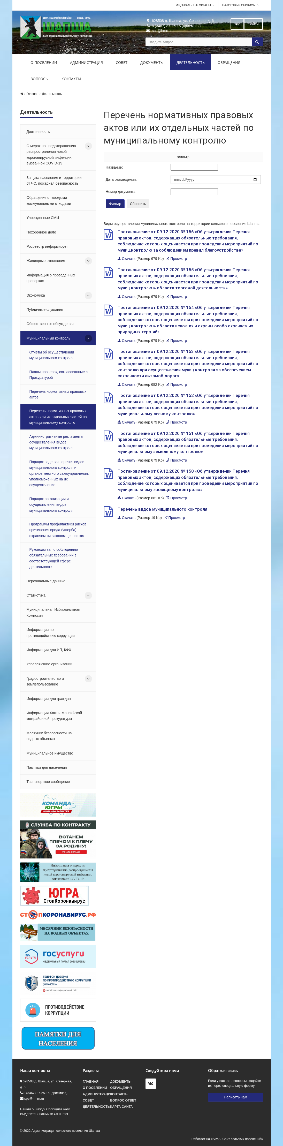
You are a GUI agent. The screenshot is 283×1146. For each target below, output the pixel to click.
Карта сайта (121, 1107)
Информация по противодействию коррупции (51, 632)
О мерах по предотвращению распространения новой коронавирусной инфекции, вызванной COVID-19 (51, 154)
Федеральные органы (193, 5)
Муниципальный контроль (48, 338)
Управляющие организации (49, 664)
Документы (152, 62)
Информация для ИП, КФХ (49, 650)
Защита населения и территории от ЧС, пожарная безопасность (54, 180)
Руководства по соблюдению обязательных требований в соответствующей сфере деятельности (53, 558)
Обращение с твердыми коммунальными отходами (49, 200)
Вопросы (39, 78)
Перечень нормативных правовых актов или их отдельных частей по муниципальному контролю (58, 417)
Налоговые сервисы (239, 5)
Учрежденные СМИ (43, 218)
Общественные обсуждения (50, 324)
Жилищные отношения (46, 261)
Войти (253, 24)
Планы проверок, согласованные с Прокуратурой (58, 375)
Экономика (36, 295)
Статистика (36, 595)
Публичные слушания (45, 309)
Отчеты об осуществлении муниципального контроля (51, 355)
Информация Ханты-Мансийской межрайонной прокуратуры (54, 716)
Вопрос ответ (123, 1100)
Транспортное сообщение (48, 782)
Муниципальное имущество (50, 753)
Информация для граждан (49, 699)
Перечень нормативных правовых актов (57, 394)
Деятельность (191, 62)
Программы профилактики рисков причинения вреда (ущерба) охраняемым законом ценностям (57, 530)
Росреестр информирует (47, 246)
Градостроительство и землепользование (45, 681)
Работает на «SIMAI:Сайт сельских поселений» (227, 1139)
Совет (121, 62)
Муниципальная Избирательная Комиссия (53, 612)
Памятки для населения (47, 767)
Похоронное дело (41, 232)
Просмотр (178, 259)
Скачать (129, 259)
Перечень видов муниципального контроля (162, 509)
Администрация (86, 62)
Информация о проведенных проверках (51, 278)
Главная (33, 94)
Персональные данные (46, 581)
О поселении (43, 62)
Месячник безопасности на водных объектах (49, 736)
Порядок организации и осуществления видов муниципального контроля (51, 504)
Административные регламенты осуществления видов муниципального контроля (56, 442)
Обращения (229, 62)
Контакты (71, 78)
